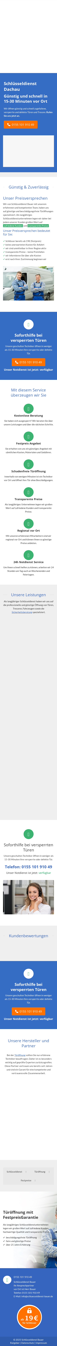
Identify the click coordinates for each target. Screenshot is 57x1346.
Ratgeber (15, 1342)
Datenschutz (27, 1342)
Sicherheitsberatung (22, 612)
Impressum (41, 1342)
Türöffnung (19, 1055)
